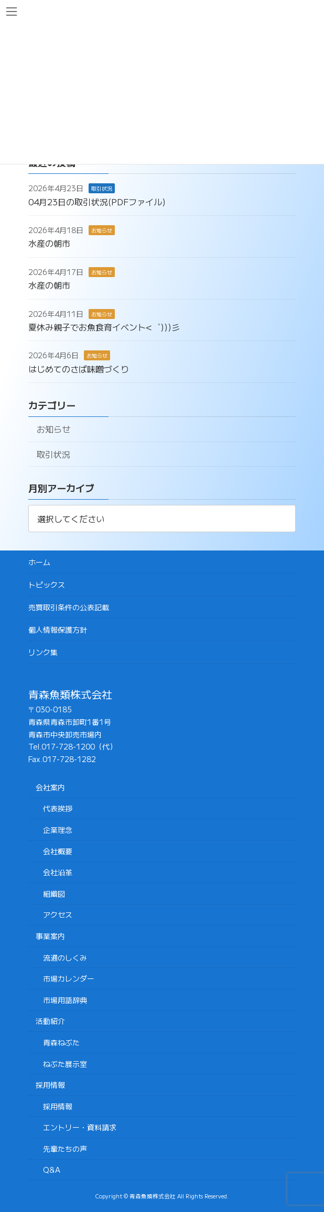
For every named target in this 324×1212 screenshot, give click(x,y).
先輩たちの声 (65, 1148)
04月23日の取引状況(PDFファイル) (97, 201)
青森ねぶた (61, 1042)
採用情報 (50, 1084)
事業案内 (50, 936)
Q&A (51, 1169)
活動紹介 (50, 1021)
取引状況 (101, 188)
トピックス (46, 584)
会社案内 (50, 787)
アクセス (57, 914)
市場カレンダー (68, 978)
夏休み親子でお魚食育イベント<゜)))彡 (104, 327)
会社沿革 (57, 872)
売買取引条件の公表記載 (68, 607)
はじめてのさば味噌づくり (78, 368)
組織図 (54, 893)
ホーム (39, 562)
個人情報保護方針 (57, 629)
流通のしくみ (65, 957)
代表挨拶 (57, 808)
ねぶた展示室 (65, 1064)
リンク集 (43, 652)
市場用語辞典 (65, 1000)
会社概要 (57, 851)
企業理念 (57, 829)
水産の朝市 (49, 243)
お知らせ (101, 230)
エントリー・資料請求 (79, 1127)
